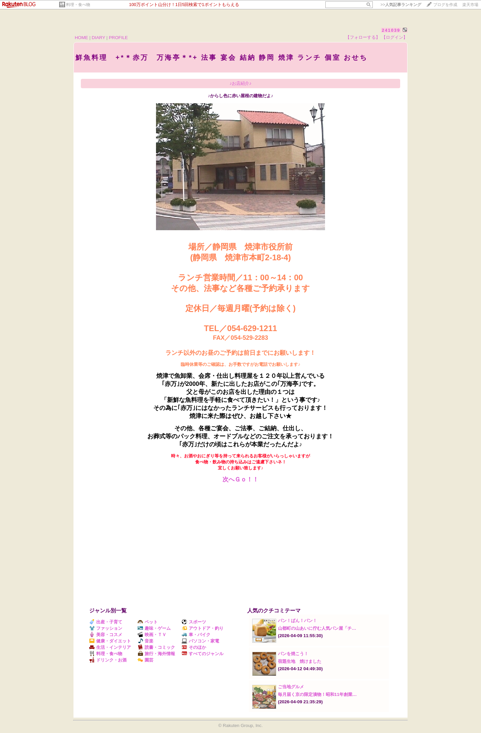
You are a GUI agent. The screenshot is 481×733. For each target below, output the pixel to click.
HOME (81, 37)
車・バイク (196, 634)
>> (400, 4)
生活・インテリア (110, 647)
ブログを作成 (445, 4)
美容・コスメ (105, 634)
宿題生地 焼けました (299, 661)
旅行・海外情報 (156, 653)
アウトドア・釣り (202, 628)
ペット (148, 621)
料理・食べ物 (78, 4)
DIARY (98, 37)
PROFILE (118, 37)
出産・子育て (105, 621)
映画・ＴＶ (152, 634)
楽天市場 (470, 4)
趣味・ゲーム (154, 628)
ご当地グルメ (291, 686)
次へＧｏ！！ (240, 479)
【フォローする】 (362, 37)
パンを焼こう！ (293, 653)
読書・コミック (156, 647)
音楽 (145, 640)
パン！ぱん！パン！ (297, 620)
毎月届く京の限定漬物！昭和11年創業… (317, 694)
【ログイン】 (394, 37)
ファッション (105, 628)
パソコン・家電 (200, 640)
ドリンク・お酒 (108, 660)
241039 (391, 30)
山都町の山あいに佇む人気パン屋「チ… (317, 628)
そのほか (194, 647)
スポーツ (194, 621)
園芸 (145, 660)
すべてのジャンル (202, 653)
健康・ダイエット (110, 640)
